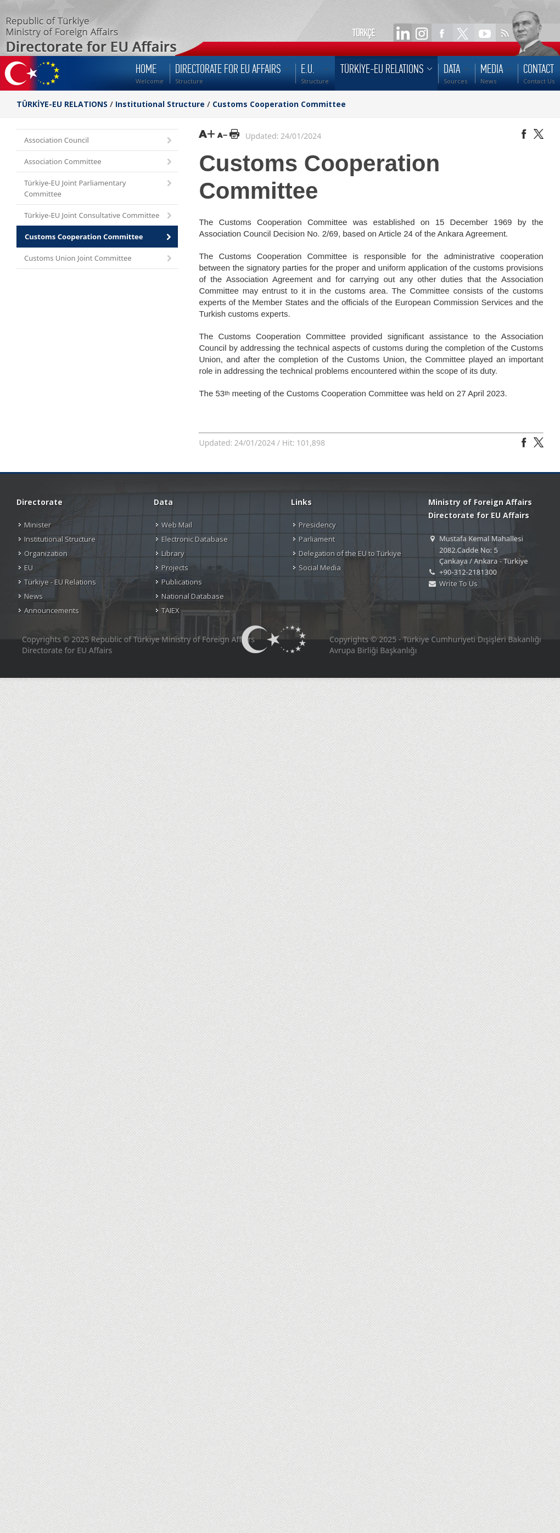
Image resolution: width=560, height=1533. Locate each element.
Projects (174, 567)
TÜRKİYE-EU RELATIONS (62, 104)
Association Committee (98, 162)
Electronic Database (194, 539)
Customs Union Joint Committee (98, 259)
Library (172, 553)
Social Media (320, 567)
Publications (181, 582)
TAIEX (170, 610)
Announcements (51, 610)
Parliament (317, 539)
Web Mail (176, 525)
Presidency (317, 525)
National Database (192, 596)
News (33, 596)
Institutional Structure (160, 104)
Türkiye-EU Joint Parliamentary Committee (98, 188)
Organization (46, 553)
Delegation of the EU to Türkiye (350, 553)
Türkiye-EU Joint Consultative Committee (98, 216)
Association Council (98, 141)
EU (28, 567)
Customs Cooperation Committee (279, 104)
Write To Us (458, 583)
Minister (37, 525)
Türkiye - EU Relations (60, 582)
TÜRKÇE (363, 32)
